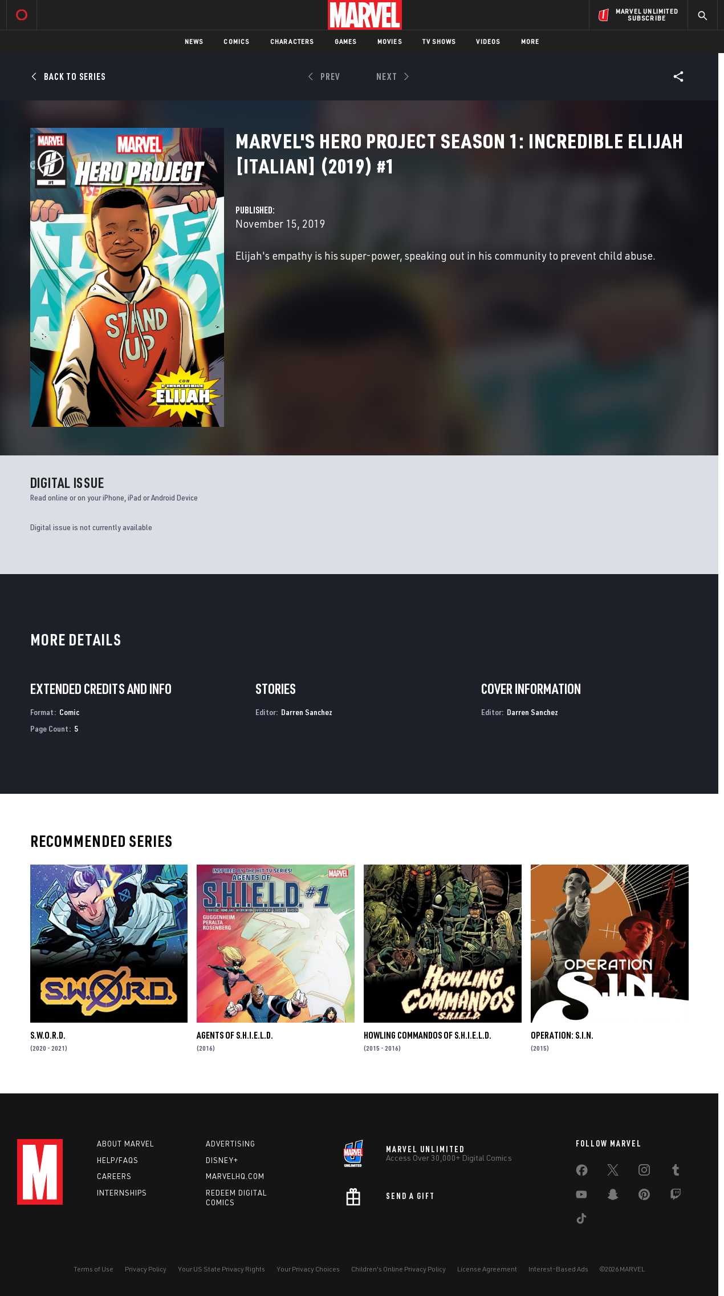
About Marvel (125, 1143)
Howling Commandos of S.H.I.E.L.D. (427, 1035)
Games (346, 41)
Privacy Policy (145, 1269)
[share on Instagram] (644, 1172)
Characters (292, 41)
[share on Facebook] (582, 1172)
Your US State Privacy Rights (221, 1269)
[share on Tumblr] (675, 1172)
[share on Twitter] (613, 1172)
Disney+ (222, 1160)
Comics (236, 41)
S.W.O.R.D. (48, 1035)
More (530, 41)
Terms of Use (93, 1269)
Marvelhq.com (235, 1176)
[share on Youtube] (581, 1196)
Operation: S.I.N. (562, 1035)
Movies (389, 41)
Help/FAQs (118, 1160)
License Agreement (487, 1269)
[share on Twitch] (675, 1196)
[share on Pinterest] (644, 1196)
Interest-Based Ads (558, 1269)
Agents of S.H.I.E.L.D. (235, 1035)
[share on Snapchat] (613, 1196)
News (194, 41)
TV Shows (439, 41)
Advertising (230, 1143)
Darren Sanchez (306, 712)
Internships (122, 1192)
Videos (488, 41)
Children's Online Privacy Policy (398, 1269)
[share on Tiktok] (581, 1220)
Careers (114, 1176)
